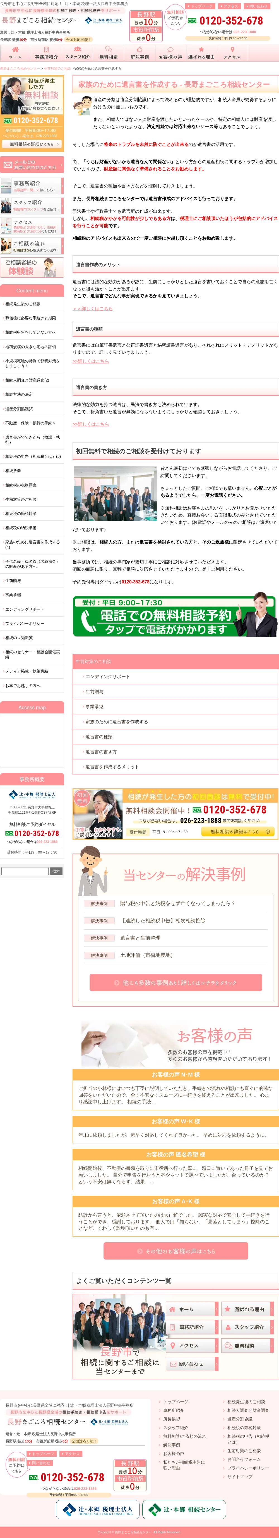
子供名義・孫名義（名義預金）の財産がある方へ (32, 564)
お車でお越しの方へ (22, 685)
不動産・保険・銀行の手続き (30, 423)
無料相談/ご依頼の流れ (184, 1436)
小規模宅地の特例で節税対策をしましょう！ (32, 363)
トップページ (202, 6)
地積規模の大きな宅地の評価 (30, 346)
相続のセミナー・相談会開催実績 (32, 654)
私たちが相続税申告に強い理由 (184, 1465)
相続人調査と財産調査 (248, 1410)
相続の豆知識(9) (19, 637)
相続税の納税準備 (21, 527)
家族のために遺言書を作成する (117, 721)
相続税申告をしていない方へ (30, 332)
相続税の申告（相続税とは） (248, 1439)
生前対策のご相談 (93, 661)
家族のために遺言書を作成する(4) (32, 544)
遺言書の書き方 (101, 751)
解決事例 (171, 1444)
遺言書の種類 (99, 736)
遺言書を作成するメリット (112, 766)
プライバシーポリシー (24, 623)
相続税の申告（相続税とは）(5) (33, 456)
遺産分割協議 (239, 1419)
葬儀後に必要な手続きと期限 (30, 318)
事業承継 (95, 706)
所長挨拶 (171, 1419)
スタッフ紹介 (175, 1427)
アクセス (231, 6)
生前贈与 (95, 691)
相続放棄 (13, 470)
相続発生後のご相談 (22, 304)
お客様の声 (173, 1453)
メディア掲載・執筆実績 (26, 671)
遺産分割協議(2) (19, 409)
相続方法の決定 (19, 394)
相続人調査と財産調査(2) (27, 380)
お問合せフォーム (244, 1459)
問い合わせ (258, 6)
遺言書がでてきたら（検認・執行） (32, 439)
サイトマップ (239, 1476)
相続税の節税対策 (21, 513)
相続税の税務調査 (21, 485)
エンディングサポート (108, 676)
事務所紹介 (173, 1410)
